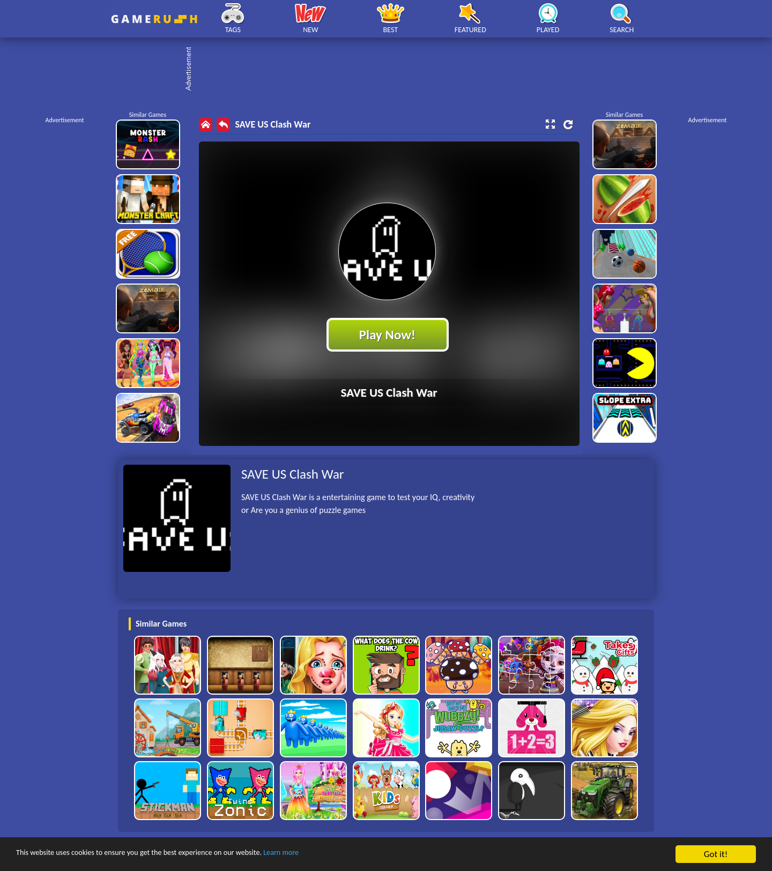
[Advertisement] (391, 70)
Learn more (335, 854)
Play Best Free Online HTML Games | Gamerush (154, 19)
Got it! (716, 854)
